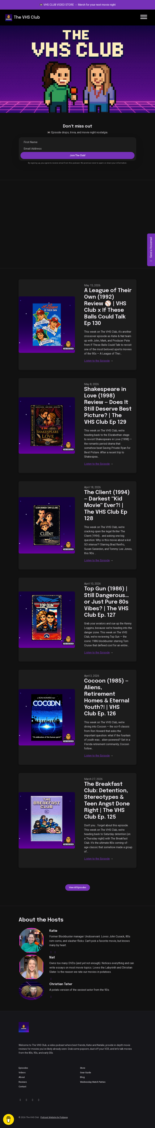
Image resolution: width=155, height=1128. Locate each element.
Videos (22, 1072)
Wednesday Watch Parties (92, 1082)
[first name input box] (77, 142)
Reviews (23, 1082)
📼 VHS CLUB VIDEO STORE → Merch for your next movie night (77, 4)
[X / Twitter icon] (26, 1100)
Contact (22, 1086)
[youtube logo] (55, 952)
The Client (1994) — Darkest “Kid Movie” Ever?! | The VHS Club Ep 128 (107, 506)
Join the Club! (78, 155)
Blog (82, 1077)
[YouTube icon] (20, 1100)
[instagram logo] (51, 952)
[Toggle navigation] (144, 17)
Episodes (23, 1068)
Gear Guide (85, 1072)
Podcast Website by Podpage (54, 1117)
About (22, 1077)
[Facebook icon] (38, 1100)
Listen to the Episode (97, 360)
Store (82, 1068)
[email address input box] (77, 148)
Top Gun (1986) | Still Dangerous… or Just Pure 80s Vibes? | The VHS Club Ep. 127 (106, 602)
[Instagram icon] (32, 1100)
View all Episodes (77, 887)
